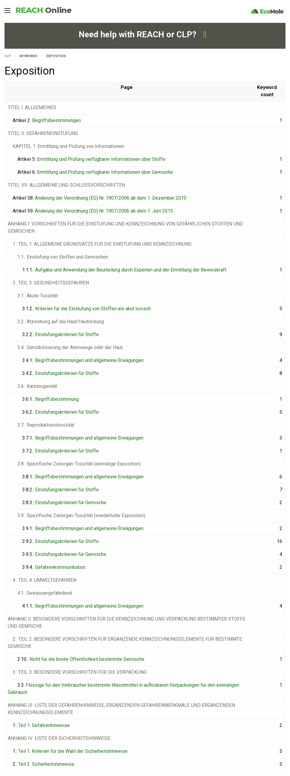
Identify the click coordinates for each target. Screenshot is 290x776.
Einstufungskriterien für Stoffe (67, 334)
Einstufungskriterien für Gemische (70, 502)
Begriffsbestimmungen (56, 120)
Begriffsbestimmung (57, 399)
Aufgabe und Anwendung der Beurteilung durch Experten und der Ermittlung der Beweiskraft (130, 270)
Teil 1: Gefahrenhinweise (44, 725)
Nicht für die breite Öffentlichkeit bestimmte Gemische (86, 659)
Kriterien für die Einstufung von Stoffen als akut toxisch (93, 308)
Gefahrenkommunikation (60, 567)
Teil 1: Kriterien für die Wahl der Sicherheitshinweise (73, 751)
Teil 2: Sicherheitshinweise (46, 764)
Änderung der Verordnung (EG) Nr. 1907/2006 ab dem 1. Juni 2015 (104, 211)
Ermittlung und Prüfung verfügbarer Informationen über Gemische (105, 172)
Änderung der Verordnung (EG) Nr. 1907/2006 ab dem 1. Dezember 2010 (110, 198)
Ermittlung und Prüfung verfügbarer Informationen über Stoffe (101, 159)
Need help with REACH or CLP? (142, 34)
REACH (43, 10)
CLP (8, 56)
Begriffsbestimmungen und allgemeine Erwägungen (89, 360)
